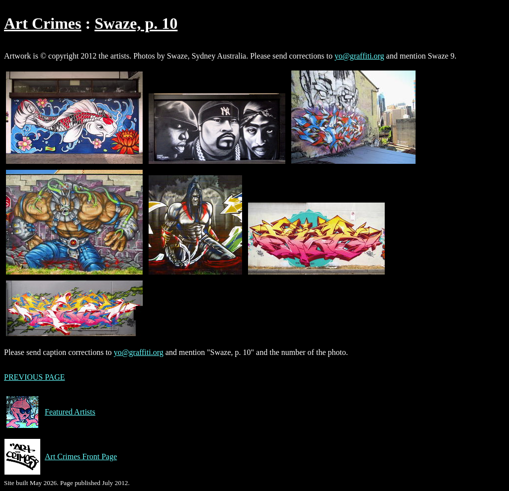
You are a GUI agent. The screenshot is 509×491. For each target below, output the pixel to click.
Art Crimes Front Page (60, 456)
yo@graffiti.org (359, 56)
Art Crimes (42, 23)
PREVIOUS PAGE (34, 377)
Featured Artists (49, 412)
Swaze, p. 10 (135, 23)
